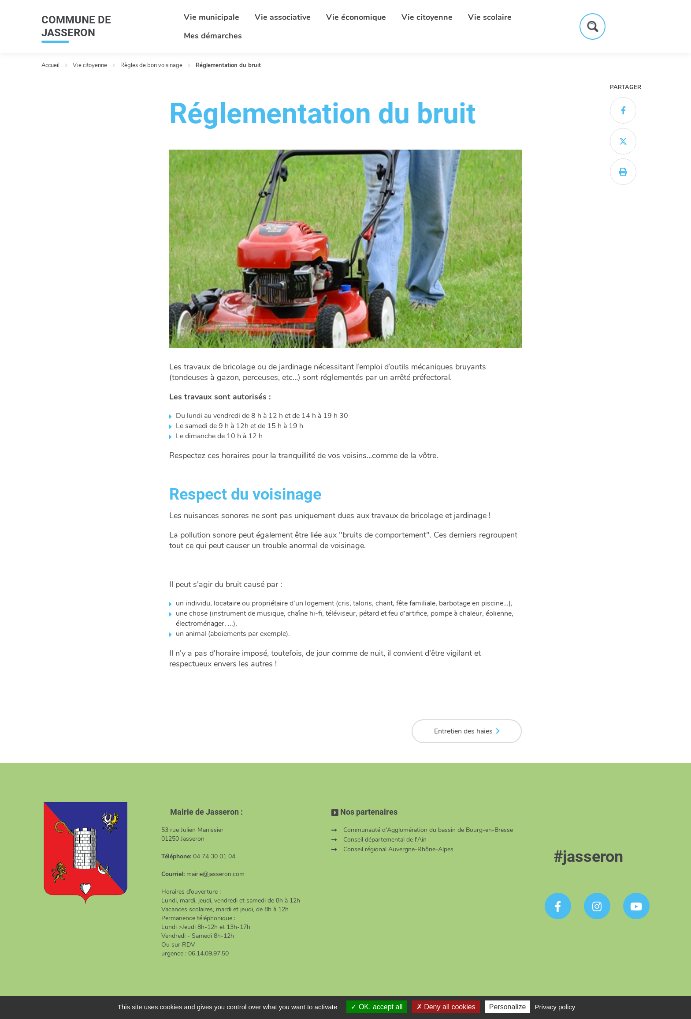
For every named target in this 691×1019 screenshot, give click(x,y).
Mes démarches (213, 36)
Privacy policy (555, 1007)
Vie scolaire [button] (490, 17)
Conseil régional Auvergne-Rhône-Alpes (398, 849)
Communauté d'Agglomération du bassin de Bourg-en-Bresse (428, 830)
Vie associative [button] (283, 17)
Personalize (507, 1007)
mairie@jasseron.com (215, 874)
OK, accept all (376, 1007)
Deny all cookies (446, 1007)
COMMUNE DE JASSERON (76, 26)
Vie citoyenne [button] (427, 17)
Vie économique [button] (356, 17)
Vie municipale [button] (211, 17)
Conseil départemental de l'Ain (385, 839)
